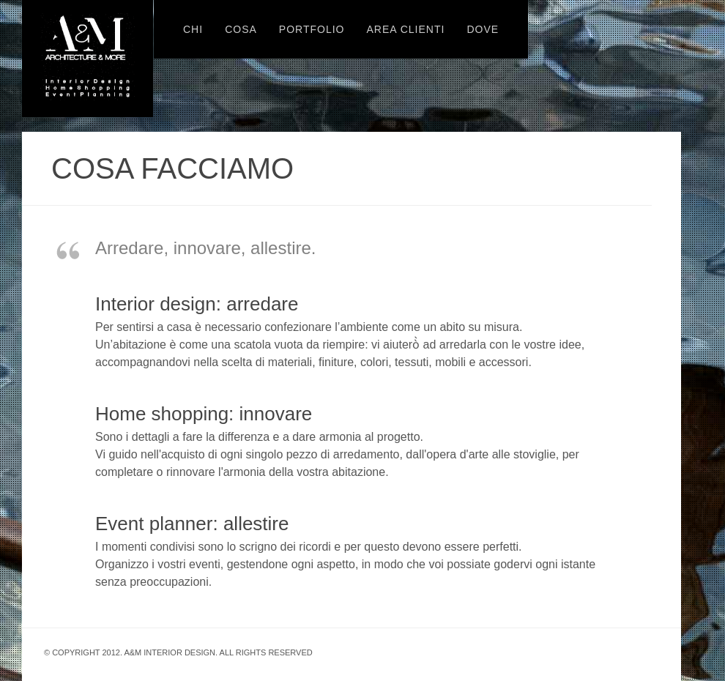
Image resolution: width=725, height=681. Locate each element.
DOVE (482, 29)
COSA (241, 29)
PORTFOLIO (312, 29)
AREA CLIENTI (405, 29)
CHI (193, 29)
